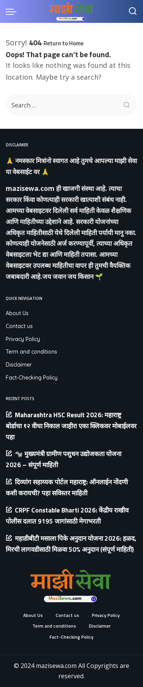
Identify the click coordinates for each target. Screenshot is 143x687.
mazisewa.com (30, 188)
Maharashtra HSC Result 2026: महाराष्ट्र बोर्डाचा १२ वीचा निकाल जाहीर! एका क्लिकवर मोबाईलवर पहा (71, 426)
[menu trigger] (13, 11)
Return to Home (63, 43)
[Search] (132, 11)
